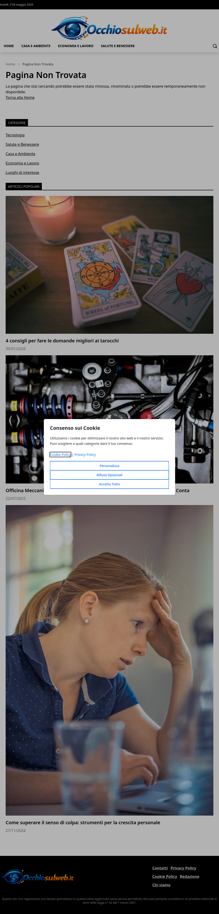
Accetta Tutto (109, 484)
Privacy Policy (85, 454)
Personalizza (109, 466)
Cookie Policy (60, 454)
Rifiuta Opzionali (109, 475)
